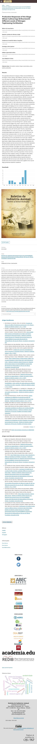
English (4, 530)
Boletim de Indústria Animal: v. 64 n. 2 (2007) (15, 378)
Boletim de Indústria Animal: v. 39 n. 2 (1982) (15, 326)
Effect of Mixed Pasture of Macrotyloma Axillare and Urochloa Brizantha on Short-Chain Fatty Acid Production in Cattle (19, 360)
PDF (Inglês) (6, 242)
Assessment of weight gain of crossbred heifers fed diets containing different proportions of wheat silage (19, 470)
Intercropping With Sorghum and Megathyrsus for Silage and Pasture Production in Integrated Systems (19, 333)
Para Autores (5, 545)
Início (3, 5)
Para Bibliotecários (6, 547)
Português (4, 534)
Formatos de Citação (6, 314)
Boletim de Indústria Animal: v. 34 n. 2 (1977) (20, 401)
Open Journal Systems (7, 667)
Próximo (31, 427)
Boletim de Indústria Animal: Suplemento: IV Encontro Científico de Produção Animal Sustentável (18, 411)
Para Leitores (5, 543)
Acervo (7, 5)
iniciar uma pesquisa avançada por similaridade (22, 430)
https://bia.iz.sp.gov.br (18, 718)
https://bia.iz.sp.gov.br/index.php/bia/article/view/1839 (18, 311)
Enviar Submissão (7, 522)
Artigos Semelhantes (8, 320)
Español (4, 532)
